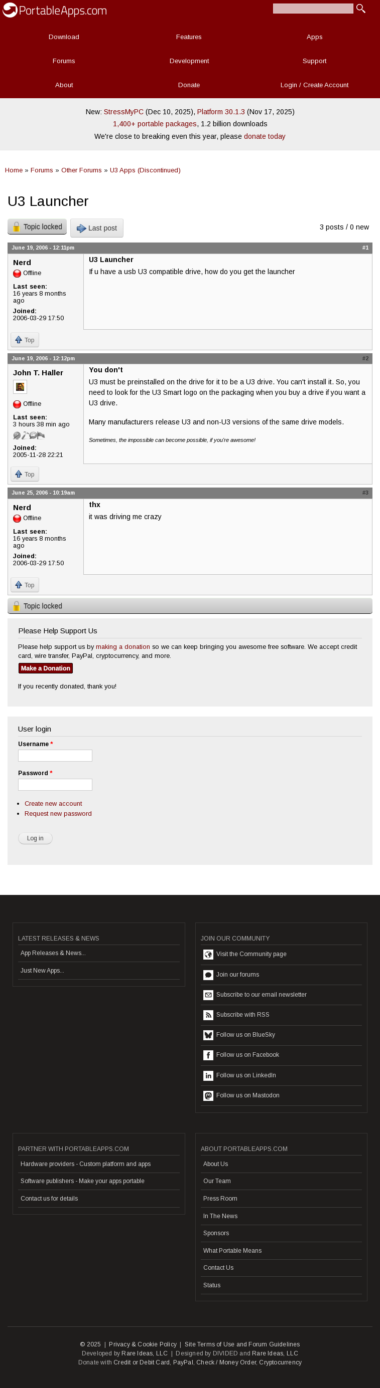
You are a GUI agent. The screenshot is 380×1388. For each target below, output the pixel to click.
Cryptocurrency (280, 1362)
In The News (220, 1216)
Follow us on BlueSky (239, 1035)
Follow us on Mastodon (241, 1096)
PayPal (183, 1362)
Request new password (58, 813)
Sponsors (216, 1233)
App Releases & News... (53, 953)
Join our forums (231, 975)
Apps (315, 37)
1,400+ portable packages (155, 124)
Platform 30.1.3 (221, 112)
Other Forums (81, 170)
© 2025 (90, 1344)
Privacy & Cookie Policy (143, 1344)
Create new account (53, 803)
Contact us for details (49, 1198)
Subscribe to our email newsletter (255, 995)
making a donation (123, 646)
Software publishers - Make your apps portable (83, 1181)
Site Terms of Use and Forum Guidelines (242, 1344)
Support (314, 61)
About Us (215, 1164)
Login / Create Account (314, 85)
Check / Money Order (226, 1362)
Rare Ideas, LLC (144, 1353)
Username (35, 744)
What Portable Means (232, 1250)
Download (64, 37)
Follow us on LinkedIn (239, 1076)
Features (189, 37)
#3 (365, 493)
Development (189, 61)
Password (35, 773)
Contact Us (218, 1267)
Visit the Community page (245, 955)
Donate (189, 85)
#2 (365, 358)
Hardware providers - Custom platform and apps (86, 1164)
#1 (365, 248)
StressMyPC (124, 112)
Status (211, 1285)
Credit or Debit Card (141, 1362)
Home (14, 170)
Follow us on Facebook (241, 1055)
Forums (64, 61)
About (64, 85)
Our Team (217, 1181)
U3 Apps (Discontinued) (145, 170)
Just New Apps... (42, 970)
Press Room (220, 1198)
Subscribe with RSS (236, 1015)
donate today (265, 136)
